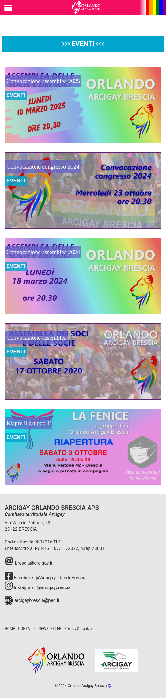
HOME (10, 629)
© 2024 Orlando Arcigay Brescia (83, 686)
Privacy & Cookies (78, 629)
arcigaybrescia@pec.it (32, 600)
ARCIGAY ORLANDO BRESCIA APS (52, 507)
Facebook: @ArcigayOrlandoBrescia (46, 577)
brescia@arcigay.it (28, 563)
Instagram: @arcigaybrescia (37, 587)
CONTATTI (26, 629)
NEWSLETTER (49, 629)
